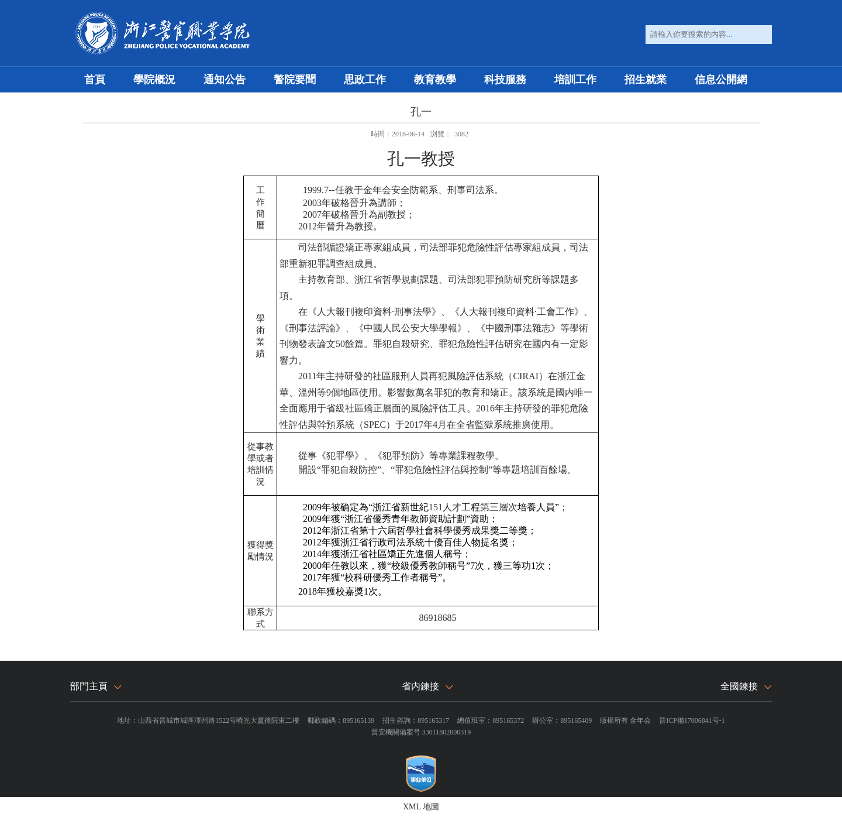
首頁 (94, 79)
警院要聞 (295, 79)
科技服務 (505, 79)
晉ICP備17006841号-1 (692, 720)
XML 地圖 (421, 806)
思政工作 (365, 79)
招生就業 (645, 79)
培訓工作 (575, 79)
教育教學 (435, 79)
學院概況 (154, 79)
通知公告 (224, 79)
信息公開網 (721, 79)
